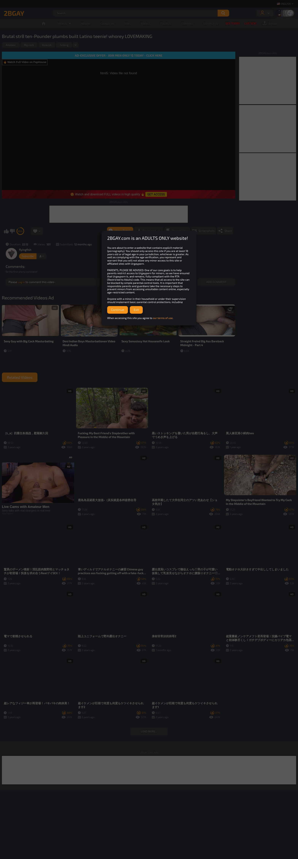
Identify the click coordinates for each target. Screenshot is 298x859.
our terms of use (163, 318)
